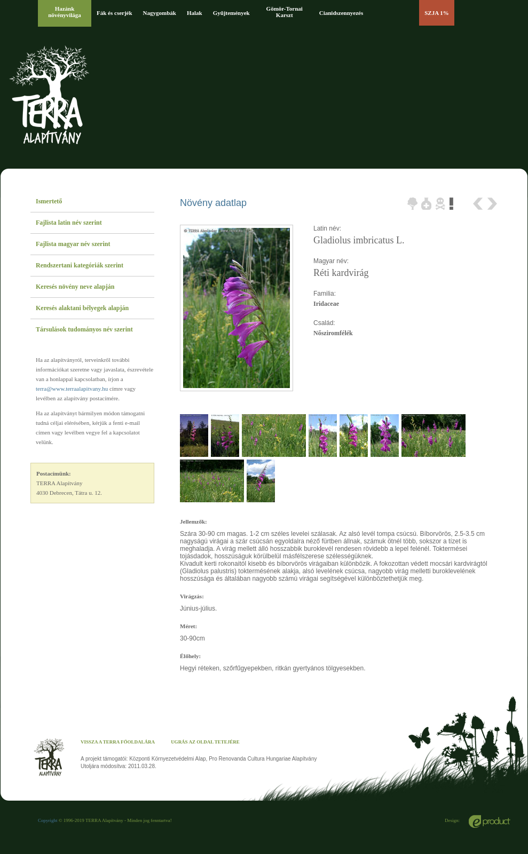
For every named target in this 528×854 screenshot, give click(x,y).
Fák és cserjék (114, 13)
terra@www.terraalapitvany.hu (72, 388)
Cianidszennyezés (341, 13)
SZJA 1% (436, 13)
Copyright (48, 820)
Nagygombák (159, 13)
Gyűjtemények (231, 13)
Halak (194, 13)
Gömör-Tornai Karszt (284, 11)
